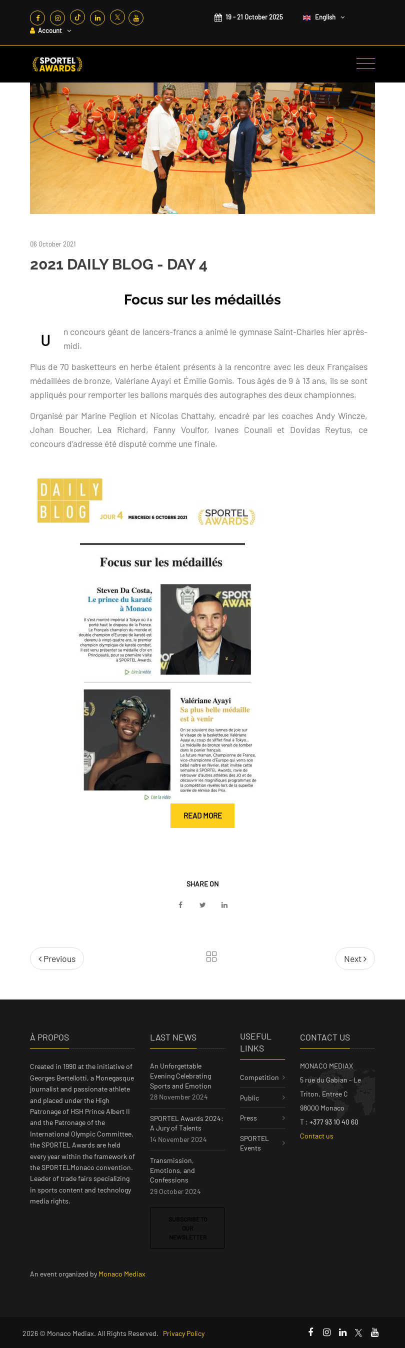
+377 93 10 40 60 (334, 1122)
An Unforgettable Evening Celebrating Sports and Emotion (181, 1076)
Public (249, 1098)
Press (248, 1118)
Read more (203, 815)
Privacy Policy (183, 1333)
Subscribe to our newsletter (187, 1228)
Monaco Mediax (122, 1274)
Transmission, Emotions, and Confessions (172, 1170)
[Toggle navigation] (365, 64)
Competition (259, 1077)
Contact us (317, 1136)
